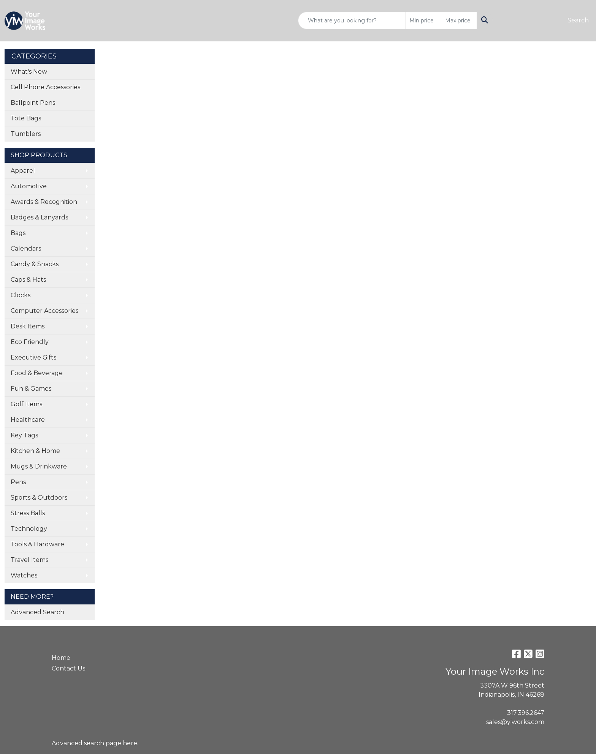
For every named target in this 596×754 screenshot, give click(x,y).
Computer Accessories (44, 310)
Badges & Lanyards (39, 217)
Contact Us (68, 668)
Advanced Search (37, 612)
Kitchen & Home (35, 450)
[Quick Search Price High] (459, 20)
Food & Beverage (37, 373)
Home (61, 657)
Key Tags (24, 435)
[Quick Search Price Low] (423, 20)
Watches (24, 575)
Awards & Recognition (44, 201)
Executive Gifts (33, 357)
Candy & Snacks (35, 264)
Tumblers (26, 133)
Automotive (29, 186)
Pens (18, 482)
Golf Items (26, 404)
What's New (29, 71)
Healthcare (28, 419)
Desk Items (27, 326)
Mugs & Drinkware (39, 466)
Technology (29, 528)
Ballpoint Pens (33, 102)
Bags (18, 233)
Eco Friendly (30, 341)
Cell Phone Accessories (45, 87)
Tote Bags (26, 118)
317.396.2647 (525, 712)
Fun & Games (31, 388)
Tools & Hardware (37, 544)
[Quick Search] (352, 20)
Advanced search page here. (95, 743)
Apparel (23, 170)
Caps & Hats (28, 279)
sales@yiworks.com (515, 722)
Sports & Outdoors (39, 497)
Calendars (26, 248)
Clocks (20, 295)
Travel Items (29, 559)
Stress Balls (28, 513)
